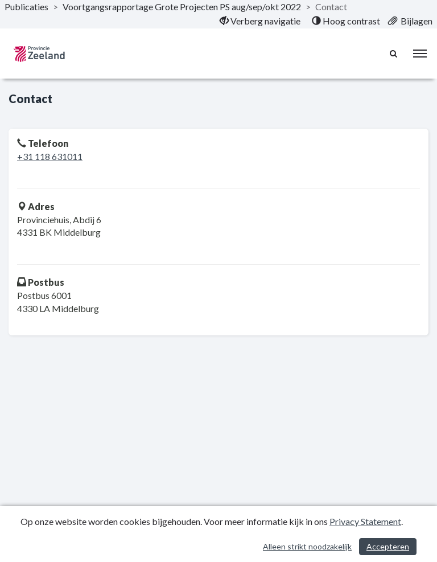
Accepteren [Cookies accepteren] (387, 546)
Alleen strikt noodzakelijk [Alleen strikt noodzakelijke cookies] (307, 546)
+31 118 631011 (50, 156)
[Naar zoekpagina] (394, 53)
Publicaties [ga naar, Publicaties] (26, 6)
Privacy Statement (365, 521)
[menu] (420, 53)
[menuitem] (260, 21)
